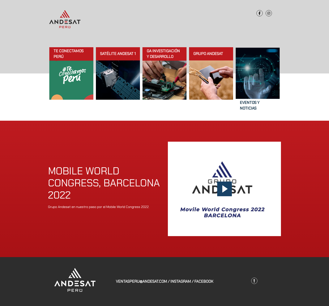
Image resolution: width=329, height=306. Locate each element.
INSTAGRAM (180, 281)
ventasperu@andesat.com (141, 281)
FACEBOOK (203, 281)
